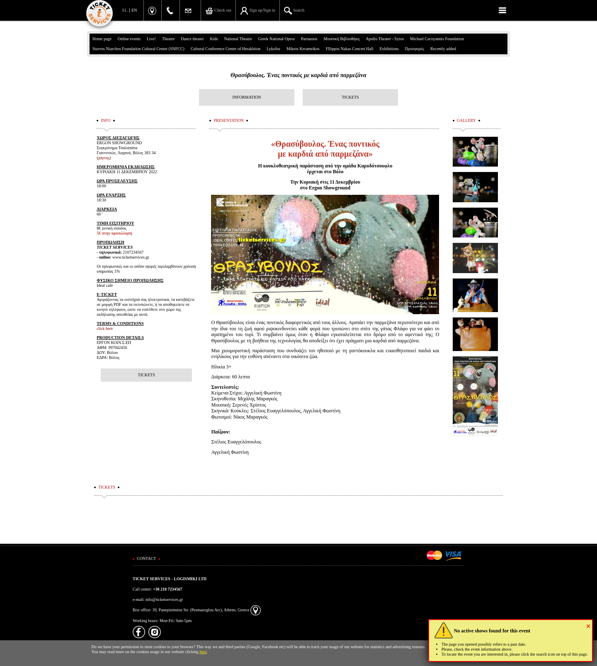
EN (134, 10)
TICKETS (350, 97)
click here (105, 328)
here (202, 651)
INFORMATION (247, 97)
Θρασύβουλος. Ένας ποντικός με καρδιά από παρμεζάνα (298, 75)
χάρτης (104, 157)
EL (124, 10)
